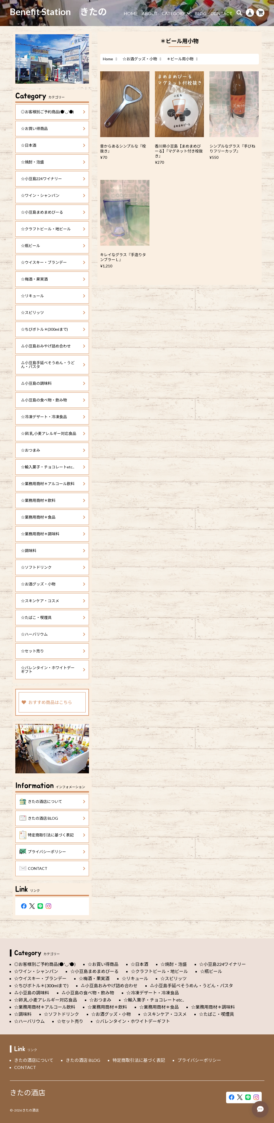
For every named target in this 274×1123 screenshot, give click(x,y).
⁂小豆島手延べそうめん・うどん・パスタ (53, 364)
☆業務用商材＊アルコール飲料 (53, 483)
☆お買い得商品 (53, 128)
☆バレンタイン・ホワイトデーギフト (53, 669)
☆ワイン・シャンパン (53, 195)
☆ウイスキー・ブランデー (53, 262)
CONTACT (221, 13)
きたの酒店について (52, 801)
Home (108, 58)
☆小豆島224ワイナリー (53, 178)
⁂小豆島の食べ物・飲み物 (53, 400)
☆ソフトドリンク (53, 567)
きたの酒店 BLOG (52, 818)
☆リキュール (53, 295)
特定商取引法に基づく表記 (52, 835)
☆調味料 (53, 550)
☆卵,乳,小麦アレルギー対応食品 (53, 433)
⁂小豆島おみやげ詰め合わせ (53, 346)
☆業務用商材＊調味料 (53, 533)
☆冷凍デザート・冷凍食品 (53, 416)
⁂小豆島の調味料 (53, 383)
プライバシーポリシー (52, 852)
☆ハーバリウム (53, 634)
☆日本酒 (53, 145)
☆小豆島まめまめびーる (53, 212)
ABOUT (150, 13)
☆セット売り (53, 651)
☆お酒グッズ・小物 (140, 58)
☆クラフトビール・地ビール (53, 229)
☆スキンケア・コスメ (53, 600)
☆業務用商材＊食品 (53, 517)
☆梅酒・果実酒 (53, 279)
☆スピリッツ (53, 312)
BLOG (200, 13)
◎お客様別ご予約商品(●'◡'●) (53, 111)
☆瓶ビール (53, 245)
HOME (131, 13)
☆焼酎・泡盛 (53, 162)
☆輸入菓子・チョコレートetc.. (53, 467)
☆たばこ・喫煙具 (53, 617)
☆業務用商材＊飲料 (53, 500)
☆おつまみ (53, 450)
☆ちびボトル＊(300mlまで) (53, 329)
